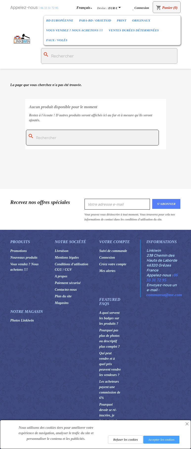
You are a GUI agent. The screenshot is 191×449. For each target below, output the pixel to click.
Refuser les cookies (125, 439)
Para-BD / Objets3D (95, 20)
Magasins (62, 303)
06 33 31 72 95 (49, 8)
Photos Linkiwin (22, 320)
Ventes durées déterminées (134, 30)
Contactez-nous (66, 289)
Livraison (61, 251)
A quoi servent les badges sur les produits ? (109, 318)
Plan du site (63, 296)
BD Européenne (59, 20)
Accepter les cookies (161, 439)
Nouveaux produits (24, 257)
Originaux (141, 20)
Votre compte (114, 242)
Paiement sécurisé (68, 283)
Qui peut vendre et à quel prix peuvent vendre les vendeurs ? (110, 364)
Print (121, 20)
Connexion (107, 257)
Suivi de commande (113, 251)
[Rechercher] (109, 56)
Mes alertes (107, 271)
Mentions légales (67, 257)
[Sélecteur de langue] (85, 7)
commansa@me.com (164, 294)
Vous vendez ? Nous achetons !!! (74, 30)
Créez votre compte (113, 264)
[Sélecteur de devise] (115, 8)
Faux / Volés (56, 40)
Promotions (18, 251)
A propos (61, 276)
